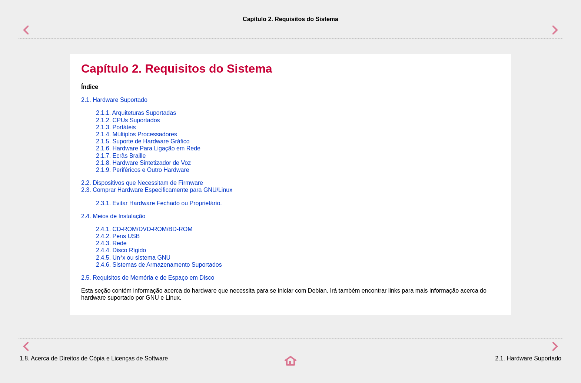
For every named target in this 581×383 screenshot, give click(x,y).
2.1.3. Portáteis (116, 127)
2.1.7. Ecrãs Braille (121, 156)
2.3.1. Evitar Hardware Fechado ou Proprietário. (159, 203)
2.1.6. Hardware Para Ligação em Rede (148, 148)
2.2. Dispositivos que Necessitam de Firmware (142, 183)
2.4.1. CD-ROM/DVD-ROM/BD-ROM (144, 229)
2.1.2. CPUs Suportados (128, 120)
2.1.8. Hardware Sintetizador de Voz (143, 163)
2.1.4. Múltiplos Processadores (136, 134)
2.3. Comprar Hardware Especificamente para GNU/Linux (156, 190)
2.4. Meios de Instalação (113, 216)
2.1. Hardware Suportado (114, 100)
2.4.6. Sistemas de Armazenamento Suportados (159, 265)
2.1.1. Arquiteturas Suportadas (136, 113)
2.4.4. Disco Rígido (121, 250)
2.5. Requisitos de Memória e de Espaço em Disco (147, 277)
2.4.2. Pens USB (118, 236)
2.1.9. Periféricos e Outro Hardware (142, 170)
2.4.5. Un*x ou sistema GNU (133, 257)
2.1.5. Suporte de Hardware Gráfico (143, 141)
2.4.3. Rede (111, 243)
